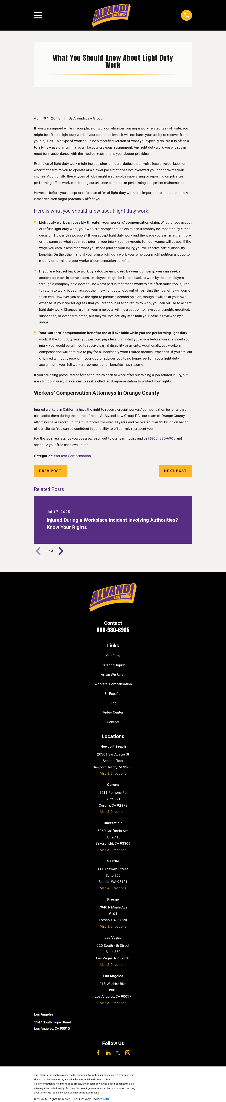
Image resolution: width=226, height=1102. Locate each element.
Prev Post (50, 471)
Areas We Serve (113, 675)
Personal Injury (113, 665)
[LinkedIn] (108, 1052)
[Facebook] (98, 1052)
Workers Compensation (72, 456)
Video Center (113, 712)
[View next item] (61, 551)
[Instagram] (127, 1052)
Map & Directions (113, 773)
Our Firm (113, 656)
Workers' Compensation (113, 684)
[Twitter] (117, 1052)
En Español (113, 694)
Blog (113, 703)
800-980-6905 (113, 630)
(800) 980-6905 (162, 438)
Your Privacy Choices (91, 1099)
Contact (113, 722)
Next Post (175, 471)
